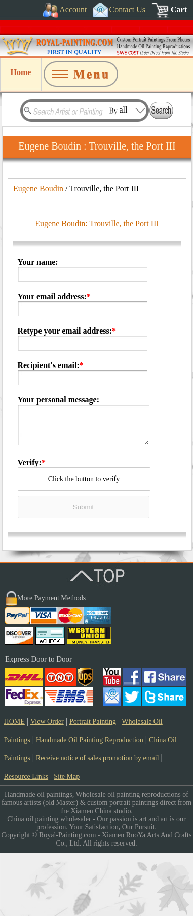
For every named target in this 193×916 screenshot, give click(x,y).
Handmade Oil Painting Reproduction (89, 803)
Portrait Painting (92, 785)
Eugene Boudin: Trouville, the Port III (97, 286)
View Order (47, 785)
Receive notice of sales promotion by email (97, 821)
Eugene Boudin (38, 188)
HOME (14, 785)
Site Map (67, 840)
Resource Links (26, 840)
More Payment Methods (51, 661)
